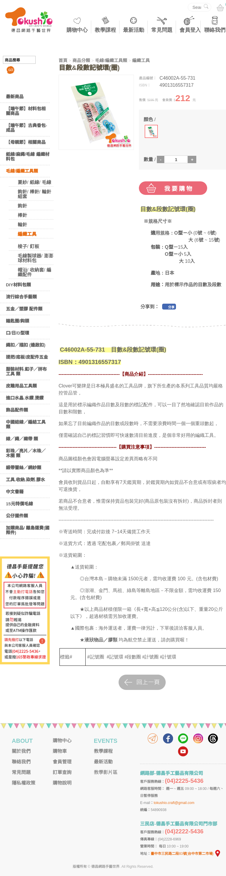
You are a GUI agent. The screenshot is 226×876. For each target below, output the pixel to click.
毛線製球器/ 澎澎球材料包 (35, 258)
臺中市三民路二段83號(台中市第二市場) (186, 854)
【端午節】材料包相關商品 (26, 111)
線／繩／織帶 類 (22, 438)
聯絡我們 (214, 30)
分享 (171, 307)
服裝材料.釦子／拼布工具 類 (26, 371)
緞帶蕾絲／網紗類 (23, 467)
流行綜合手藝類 (21, 296)
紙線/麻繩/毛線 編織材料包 (27, 156)
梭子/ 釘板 (28, 246)
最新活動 (133, 30)
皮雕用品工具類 (21, 385)
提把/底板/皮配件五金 (27, 357)
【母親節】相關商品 (26, 142)
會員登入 (190, 30)
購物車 (60, 751)
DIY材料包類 (18, 284)
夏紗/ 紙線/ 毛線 (34, 182)
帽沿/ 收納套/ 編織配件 (34, 272)
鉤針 (22, 205)
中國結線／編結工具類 (26, 424)
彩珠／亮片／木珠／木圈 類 (26, 453)
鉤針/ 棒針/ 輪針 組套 (34, 194)
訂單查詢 (62, 772)
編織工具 (27, 234)
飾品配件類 (17, 409)
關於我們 (21, 751)
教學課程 (105, 30)
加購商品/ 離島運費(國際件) (27, 530)
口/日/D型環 (17, 332)
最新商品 (15, 96)
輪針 (22, 224)
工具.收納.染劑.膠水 (25, 479)
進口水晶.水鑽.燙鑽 (25, 397)
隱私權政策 (23, 782)
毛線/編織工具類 (22, 170)
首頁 (63, 60)
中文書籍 (15, 491)
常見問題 (161, 30)
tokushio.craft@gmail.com (174, 803)
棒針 (22, 215)
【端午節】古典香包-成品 (26, 128)
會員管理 (62, 761)
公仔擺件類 (17, 515)
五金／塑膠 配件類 (24, 308)
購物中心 (77, 30)
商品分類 (81, 60)
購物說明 (62, 782)
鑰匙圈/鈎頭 (17, 320)
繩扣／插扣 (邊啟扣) (25, 344)
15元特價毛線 (19, 503)
